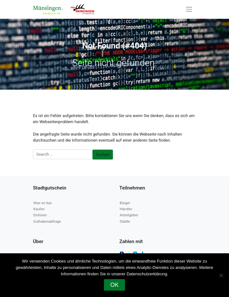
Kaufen (38, 209)
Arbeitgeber (129, 215)
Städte (125, 221)
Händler (126, 209)
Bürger (125, 203)
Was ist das (42, 203)
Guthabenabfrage (47, 221)
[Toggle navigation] (189, 9)
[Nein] (221, 275)
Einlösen (40, 215)
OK (114, 285)
